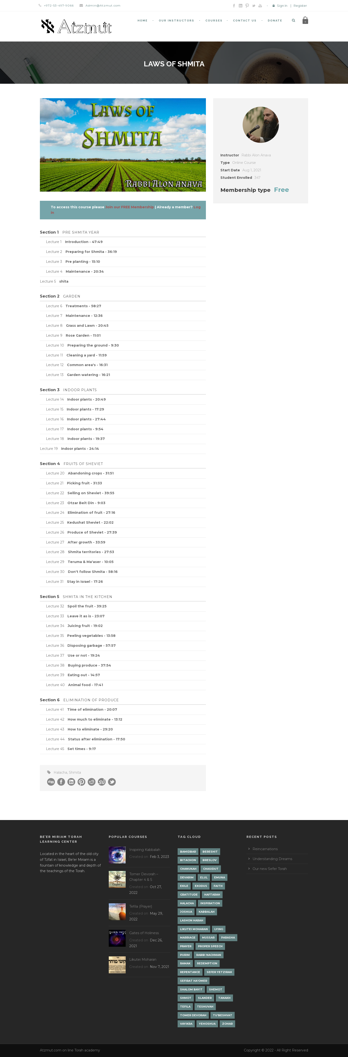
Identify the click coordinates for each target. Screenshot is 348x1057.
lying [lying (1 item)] (218, 929)
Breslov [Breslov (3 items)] (210, 860)
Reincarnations (265, 849)
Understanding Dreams (272, 859)
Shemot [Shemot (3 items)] (215, 989)
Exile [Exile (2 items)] (184, 886)
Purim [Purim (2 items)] (185, 955)
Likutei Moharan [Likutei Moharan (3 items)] (194, 929)
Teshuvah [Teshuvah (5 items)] (205, 1006)
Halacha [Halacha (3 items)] (187, 903)
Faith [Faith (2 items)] (218, 886)
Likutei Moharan (142, 959)
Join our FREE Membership (129, 207)
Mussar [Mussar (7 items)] (208, 937)
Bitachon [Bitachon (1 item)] (188, 860)
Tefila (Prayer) (140, 906)
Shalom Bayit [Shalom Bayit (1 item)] (191, 989)
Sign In (282, 5)
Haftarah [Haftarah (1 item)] (212, 894)
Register (300, 5)
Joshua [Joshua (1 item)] (186, 911)
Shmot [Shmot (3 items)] (185, 998)
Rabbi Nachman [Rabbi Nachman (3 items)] (208, 955)
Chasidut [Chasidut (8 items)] (210, 868)
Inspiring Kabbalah (144, 850)
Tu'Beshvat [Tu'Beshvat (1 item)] (222, 1015)
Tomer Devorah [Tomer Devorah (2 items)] (193, 1015)
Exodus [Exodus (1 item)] (201, 886)
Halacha (60, 772)
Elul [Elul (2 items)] (204, 877)
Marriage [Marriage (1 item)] (188, 937)
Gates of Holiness (144, 933)
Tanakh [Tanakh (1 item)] (224, 998)
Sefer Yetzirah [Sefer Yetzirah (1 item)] (219, 972)
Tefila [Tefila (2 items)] (185, 1006)
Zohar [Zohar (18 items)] (227, 1023)
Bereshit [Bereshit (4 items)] (210, 851)
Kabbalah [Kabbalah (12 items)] (207, 911)
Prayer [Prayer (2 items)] (185, 946)
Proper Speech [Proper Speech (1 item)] (210, 946)
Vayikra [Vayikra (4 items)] (186, 1023)
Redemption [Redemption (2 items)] (207, 963)
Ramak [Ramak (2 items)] (185, 963)
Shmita (75, 772)
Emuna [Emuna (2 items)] (219, 877)
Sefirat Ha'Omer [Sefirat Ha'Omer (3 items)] (193, 980)
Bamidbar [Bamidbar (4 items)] (188, 851)
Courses (214, 20)
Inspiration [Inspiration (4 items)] (210, 903)
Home (143, 20)
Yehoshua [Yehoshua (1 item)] (207, 1023)
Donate (275, 20)
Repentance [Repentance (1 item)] (190, 972)
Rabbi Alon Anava (256, 155)
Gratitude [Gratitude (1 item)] (189, 894)
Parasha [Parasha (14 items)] (228, 937)
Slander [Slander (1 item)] (205, 998)
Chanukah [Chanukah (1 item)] (188, 868)
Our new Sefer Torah (270, 869)
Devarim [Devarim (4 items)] (187, 877)
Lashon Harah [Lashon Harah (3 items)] (191, 920)
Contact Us (245, 20)
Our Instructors (176, 20)
